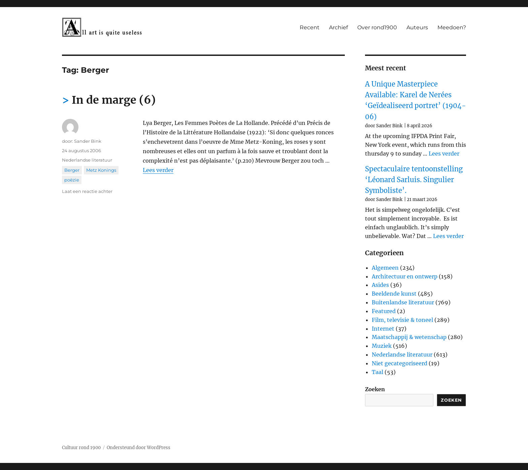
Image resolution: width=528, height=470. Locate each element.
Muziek (382, 345)
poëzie (71, 179)
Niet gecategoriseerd (399, 363)
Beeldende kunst (394, 293)
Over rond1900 (377, 27)
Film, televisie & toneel (402, 319)
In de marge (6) (114, 100)
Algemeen (385, 267)
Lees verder (158, 170)
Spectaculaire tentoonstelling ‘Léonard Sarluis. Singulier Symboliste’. (414, 180)
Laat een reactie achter (87, 191)
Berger (71, 170)
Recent (310, 27)
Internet (383, 328)
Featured (384, 311)
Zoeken (375, 389)
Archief (338, 27)
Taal (377, 372)
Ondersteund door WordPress (138, 447)
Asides (380, 284)
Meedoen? (451, 27)
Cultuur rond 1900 (81, 447)
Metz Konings (101, 170)
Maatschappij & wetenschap (409, 337)
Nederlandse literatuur (87, 160)
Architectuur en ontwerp (404, 276)
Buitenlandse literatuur (403, 302)
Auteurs (417, 27)
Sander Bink (87, 141)
